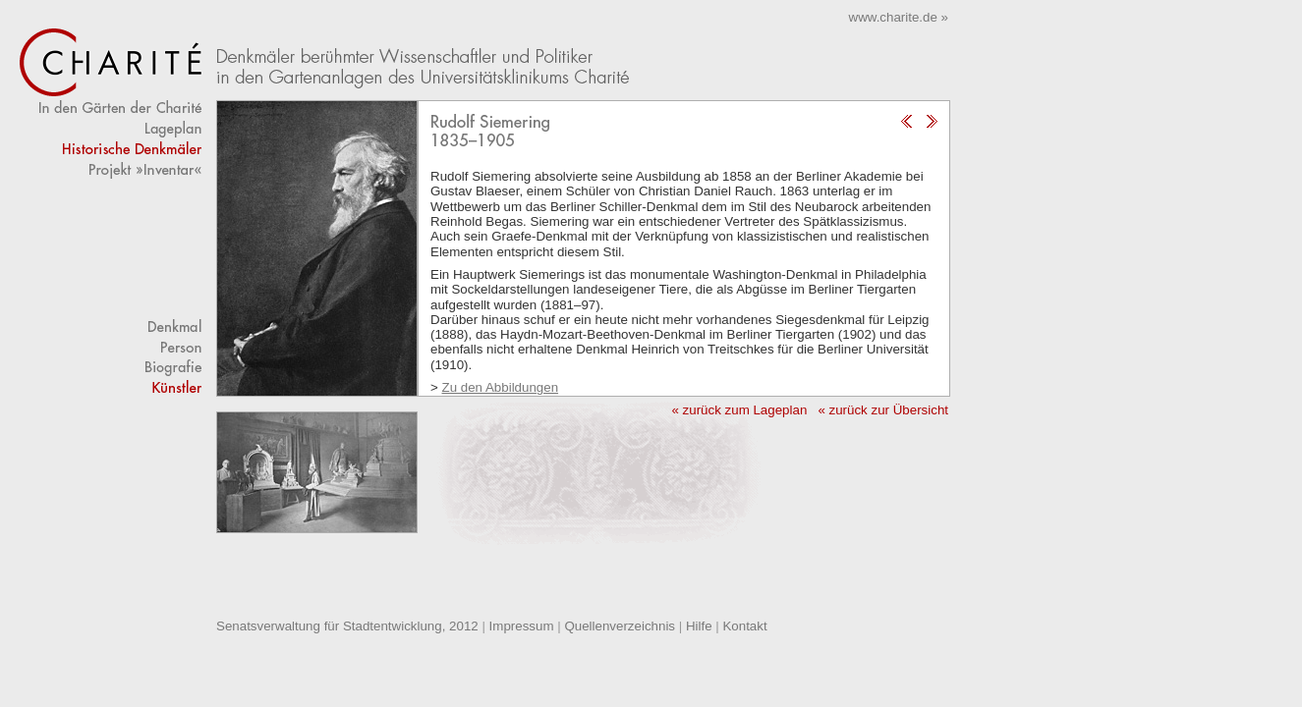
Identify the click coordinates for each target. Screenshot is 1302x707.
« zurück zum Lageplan (739, 410)
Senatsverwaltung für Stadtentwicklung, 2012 (347, 626)
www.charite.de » (899, 17)
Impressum (521, 626)
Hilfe (699, 626)
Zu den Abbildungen (500, 387)
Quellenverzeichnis (619, 626)
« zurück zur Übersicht (883, 410)
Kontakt (744, 626)
